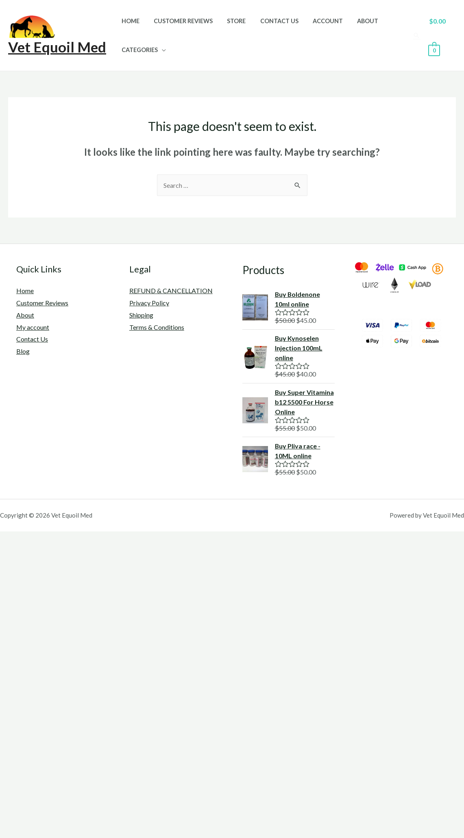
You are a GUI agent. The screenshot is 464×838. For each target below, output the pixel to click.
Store (229, 20)
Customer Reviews (179, 20)
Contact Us (270, 20)
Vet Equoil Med (57, 46)
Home (129, 20)
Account (316, 20)
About (353, 20)
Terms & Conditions (156, 327)
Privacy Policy (149, 303)
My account (33, 327)
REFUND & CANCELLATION (171, 290)
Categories (138, 49)
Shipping (141, 315)
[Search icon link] (415, 35)
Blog (23, 351)
